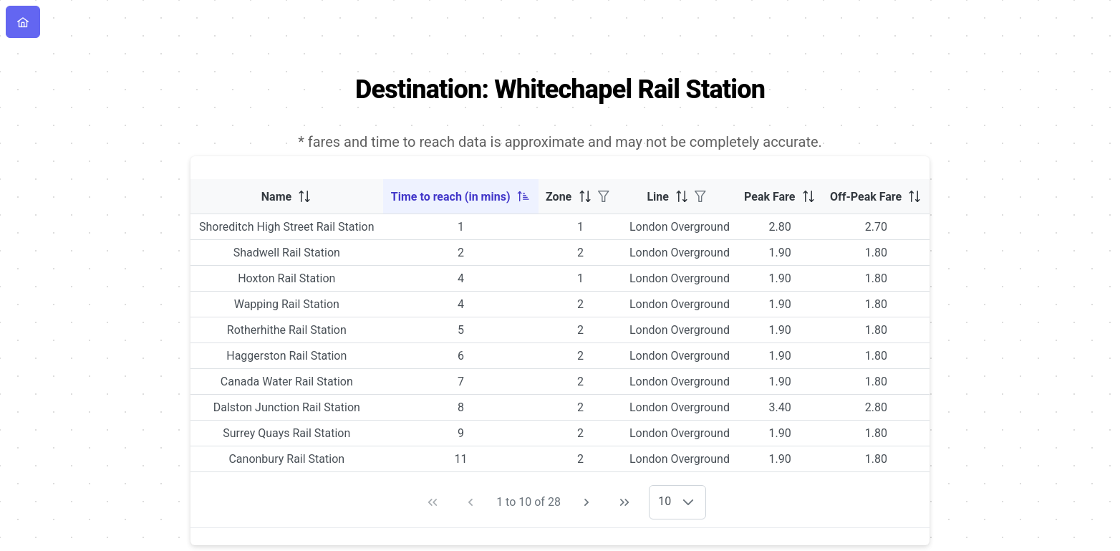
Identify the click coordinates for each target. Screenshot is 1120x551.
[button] (688, 502)
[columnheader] (286, 196)
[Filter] (603, 196)
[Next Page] (586, 502)
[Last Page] (624, 502)
